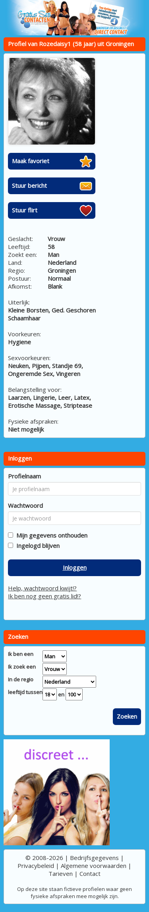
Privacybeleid (35, 866)
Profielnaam (24, 476)
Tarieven (60, 873)
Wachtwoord (25, 505)
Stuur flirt (24, 210)
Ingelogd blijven (36, 546)
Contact (90, 873)
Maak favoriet (30, 161)
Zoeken (127, 716)
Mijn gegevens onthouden (50, 535)
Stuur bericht (29, 185)
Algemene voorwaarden (93, 866)
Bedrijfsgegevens (94, 858)
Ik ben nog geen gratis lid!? (44, 596)
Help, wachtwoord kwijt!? (42, 588)
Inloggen (75, 567)
